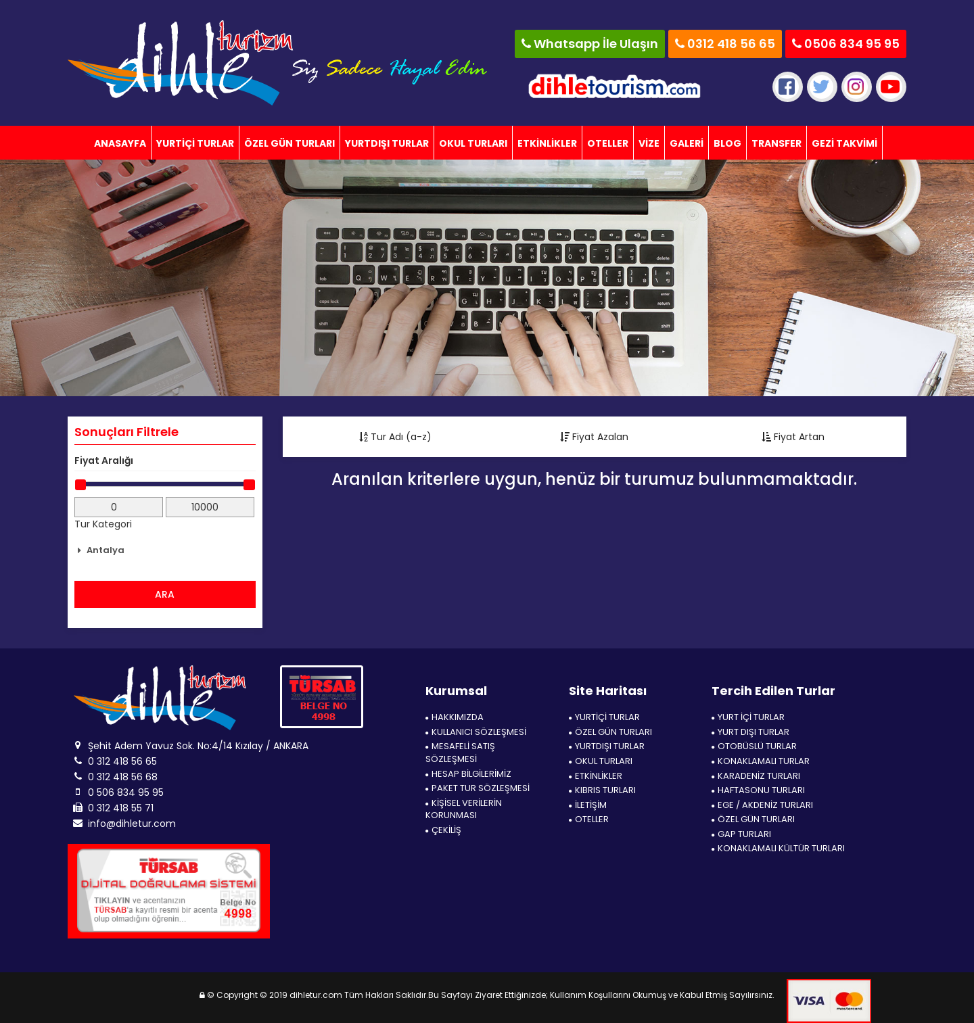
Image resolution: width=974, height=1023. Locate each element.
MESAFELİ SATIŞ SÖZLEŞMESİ (460, 752)
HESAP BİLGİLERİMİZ (468, 774)
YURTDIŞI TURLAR (387, 143)
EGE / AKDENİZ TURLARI (762, 805)
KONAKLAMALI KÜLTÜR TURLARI (778, 848)
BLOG (727, 143)
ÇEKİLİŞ (443, 830)
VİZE (649, 143)
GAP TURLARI (741, 834)
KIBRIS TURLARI (602, 790)
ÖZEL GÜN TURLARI (289, 143)
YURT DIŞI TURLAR (750, 732)
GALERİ (686, 143)
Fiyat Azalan (594, 437)
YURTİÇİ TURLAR (195, 143)
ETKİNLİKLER (547, 143)
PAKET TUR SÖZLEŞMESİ (477, 788)
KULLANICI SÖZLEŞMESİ (475, 732)
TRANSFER (776, 143)
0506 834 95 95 (846, 43)
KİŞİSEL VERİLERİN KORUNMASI (463, 809)
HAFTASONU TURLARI (758, 790)
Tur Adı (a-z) (395, 437)
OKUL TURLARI (473, 143)
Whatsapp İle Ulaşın (589, 43)
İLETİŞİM (588, 805)
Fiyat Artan (793, 437)
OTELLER (607, 143)
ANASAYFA (120, 143)
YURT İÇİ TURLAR (748, 717)
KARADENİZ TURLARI (756, 776)
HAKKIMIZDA (454, 717)
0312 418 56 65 (725, 43)
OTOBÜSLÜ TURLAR (754, 746)
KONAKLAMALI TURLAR (761, 761)
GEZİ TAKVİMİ (844, 143)
